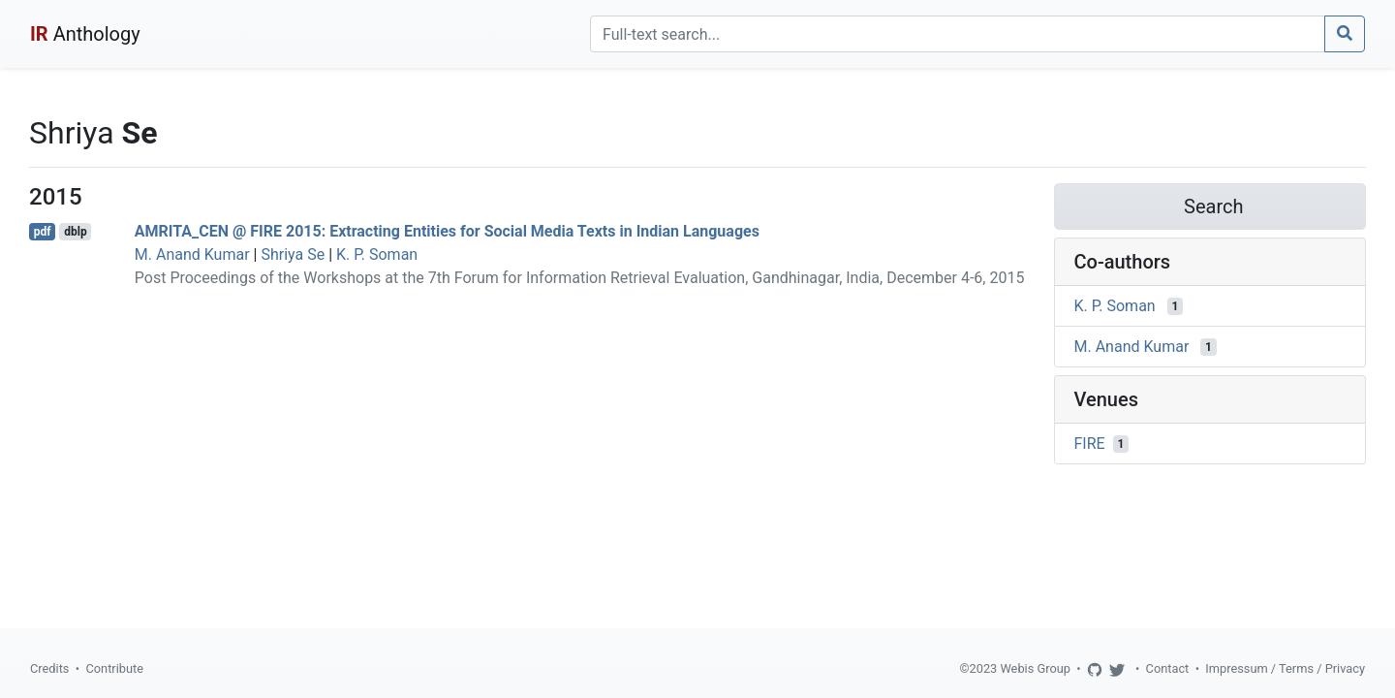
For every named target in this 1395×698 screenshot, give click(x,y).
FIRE (1089, 443)
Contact (1168, 668)
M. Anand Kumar (192, 254)
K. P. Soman (377, 254)
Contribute (114, 668)
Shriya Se (293, 254)
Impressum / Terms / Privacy (1285, 668)
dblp (75, 231)
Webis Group (1035, 668)
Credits (49, 668)
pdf (42, 231)
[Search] (957, 34)
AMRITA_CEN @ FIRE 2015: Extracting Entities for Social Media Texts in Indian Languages (447, 231)
